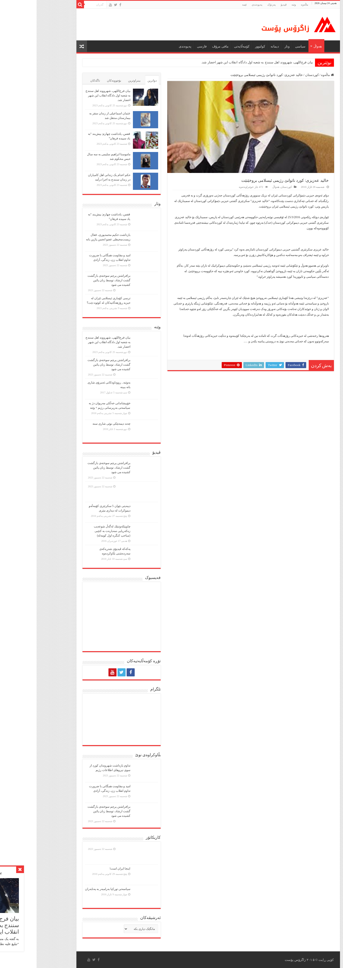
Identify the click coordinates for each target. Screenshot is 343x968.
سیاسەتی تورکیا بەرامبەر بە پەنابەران (71, 889)
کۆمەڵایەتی (205, 46)
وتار (250, 46)
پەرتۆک (235, 4)
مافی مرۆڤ (184, 46)
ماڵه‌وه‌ (268, 4)
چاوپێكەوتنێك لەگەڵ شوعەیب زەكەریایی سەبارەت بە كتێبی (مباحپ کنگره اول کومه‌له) (75, 531)
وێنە (257, 4)
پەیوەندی (220, 4)
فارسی (165, 46)
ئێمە (208, 4)
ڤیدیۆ (247, 4)
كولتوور (223, 46)
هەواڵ (281, 46)
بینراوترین (98, 80)
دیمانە (238, 46)
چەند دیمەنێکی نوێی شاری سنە (75, 423)
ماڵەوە (290, 75)
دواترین (115, 80)
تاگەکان (58, 80)
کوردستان (275, 75)
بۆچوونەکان (77, 80)
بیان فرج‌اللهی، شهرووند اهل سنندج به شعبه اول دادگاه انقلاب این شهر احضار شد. (220, 62)
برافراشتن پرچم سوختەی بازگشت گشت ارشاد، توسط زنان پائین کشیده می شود (72, 280)
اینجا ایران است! (83, 868)
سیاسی (264, 46)
